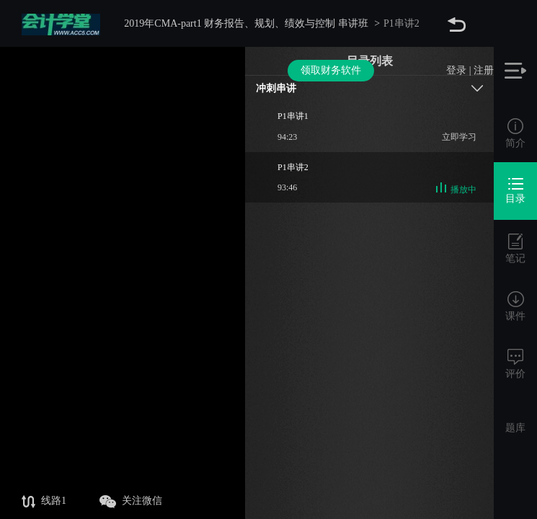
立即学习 (459, 137)
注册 (484, 23)
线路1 (44, 501)
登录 (456, 23)
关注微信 (130, 501)
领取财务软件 (331, 23)
